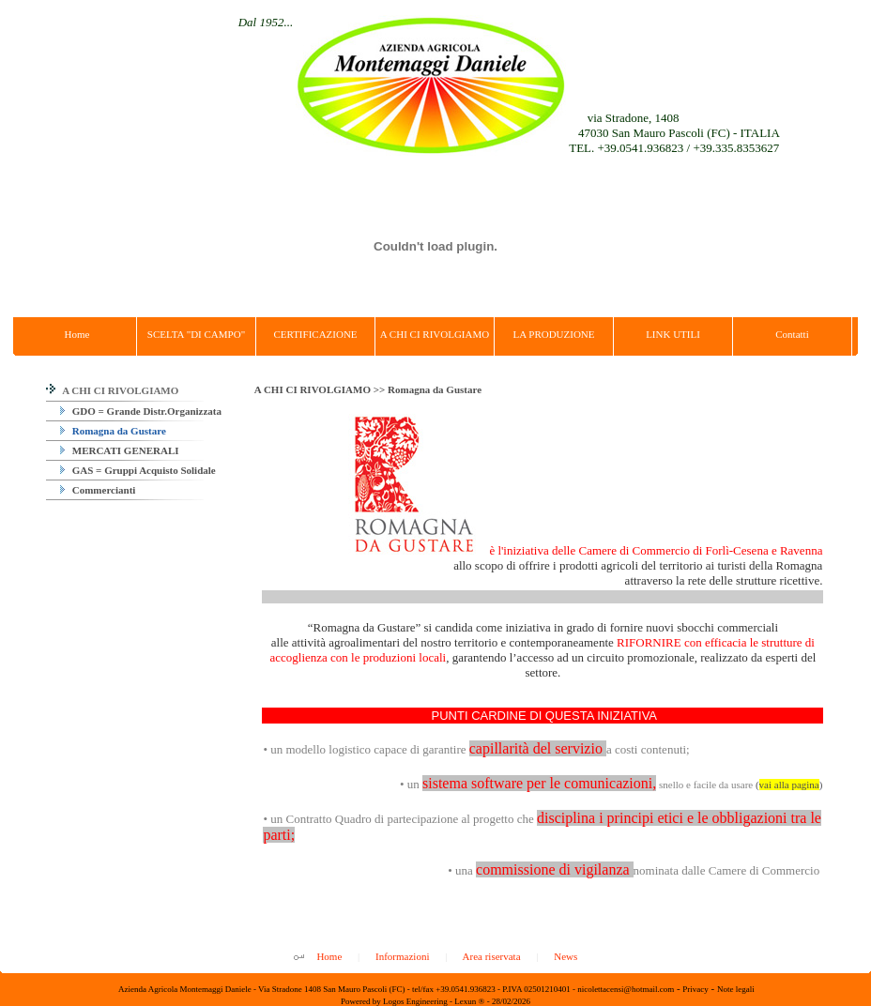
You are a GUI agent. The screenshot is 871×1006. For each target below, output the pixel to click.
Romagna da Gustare (113, 430)
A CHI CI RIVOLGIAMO (112, 390)
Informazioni (402, 956)
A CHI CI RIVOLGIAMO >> (321, 389)
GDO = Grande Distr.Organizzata (141, 411)
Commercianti (97, 489)
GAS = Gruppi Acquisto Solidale (138, 470)
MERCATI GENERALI (119, 450)
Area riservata (492, 956)
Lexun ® (469, 1001)
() (789, 784)
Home (329, 956)
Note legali (736, 989)
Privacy (695, 989)
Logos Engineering (415, 1001)
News (565, 956)
